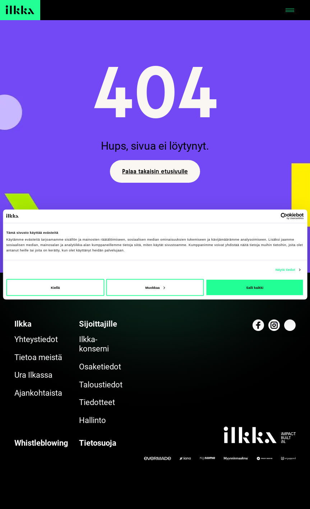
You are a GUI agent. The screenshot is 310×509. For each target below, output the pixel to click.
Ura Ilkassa (33, 375)
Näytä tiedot (285, 270)
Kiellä (55, 287)
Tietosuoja (97, 442)
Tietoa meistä (38, 357)
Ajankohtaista (38, 392)
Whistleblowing (41, 442)
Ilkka (23, 323)
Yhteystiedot (36, 339)
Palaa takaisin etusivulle (155, 171)
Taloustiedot (100, 384)
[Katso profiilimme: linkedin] (290, 325)
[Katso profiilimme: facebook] (258, 325)
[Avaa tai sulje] (290, 10)
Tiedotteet (97, 402)
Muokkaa (155, 287)
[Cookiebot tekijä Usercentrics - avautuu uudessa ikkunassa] (272, 216)
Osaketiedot (100, 366)
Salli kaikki (254, 287)
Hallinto (92, 420)
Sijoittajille (98, 323)
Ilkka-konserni (94, 344)
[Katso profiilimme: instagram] (274, 325)
